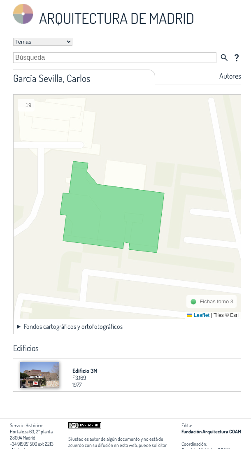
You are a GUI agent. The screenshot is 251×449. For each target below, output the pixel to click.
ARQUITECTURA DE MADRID (102, 15)
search (224, 57)
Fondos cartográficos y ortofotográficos (73, 326)
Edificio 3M (85, 370)
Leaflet (198, 315)
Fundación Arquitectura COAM (211, 431)
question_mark (236, 57)
